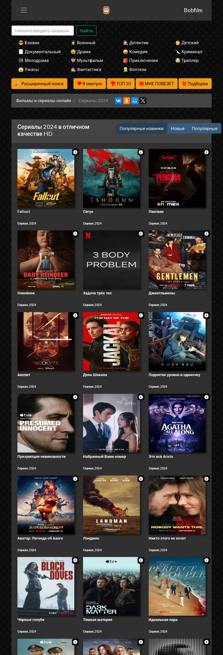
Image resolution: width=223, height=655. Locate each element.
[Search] (42, 30)
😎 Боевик (28, 42)
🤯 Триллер (187, 60)
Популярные (204, 128)
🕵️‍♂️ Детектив (135, 42)
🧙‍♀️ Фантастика (86, 69)
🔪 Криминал (188, 51)
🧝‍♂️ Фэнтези (134, 69)
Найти (86, 30)
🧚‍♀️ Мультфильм (87, 60)
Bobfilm (193, 10)
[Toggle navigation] (24, 10)
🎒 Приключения (140, 60)
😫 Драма (81, 51)
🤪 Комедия (135, 51)
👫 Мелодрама (33, 60)
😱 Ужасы (28, 69)
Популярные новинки (141, 128)
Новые (177, 128)
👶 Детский (187, 42)
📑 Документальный (36, 51)
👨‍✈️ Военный (83, 42)
